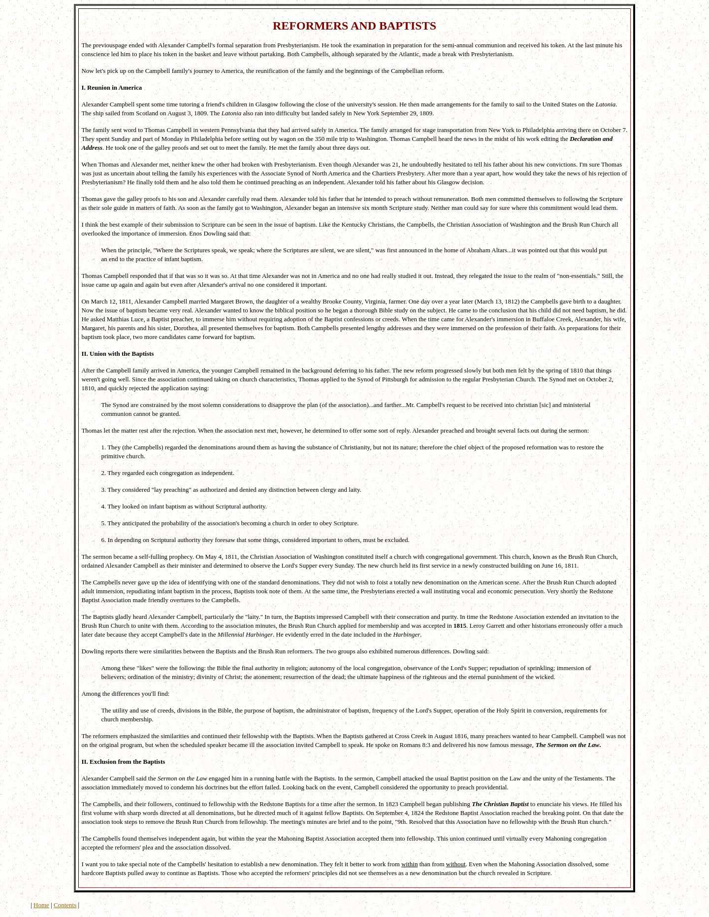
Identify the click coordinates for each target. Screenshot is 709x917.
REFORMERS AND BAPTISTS (354, 25)
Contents (65, 905)
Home (41, 905)
